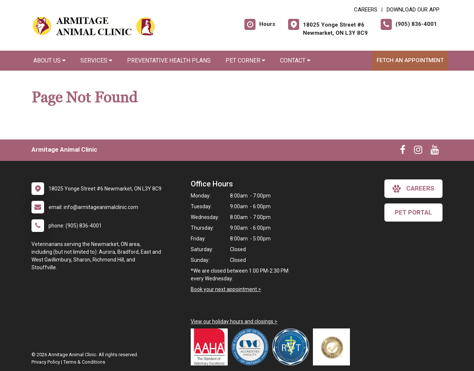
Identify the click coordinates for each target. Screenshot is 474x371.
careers (413, 189)
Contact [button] (295, 60)
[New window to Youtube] (435, 151)
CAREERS (365, 9)
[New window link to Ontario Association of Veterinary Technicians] (292, 346)
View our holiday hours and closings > (234, 321)
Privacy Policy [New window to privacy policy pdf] (45, 362)
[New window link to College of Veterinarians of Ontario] (251, 346)
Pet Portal (413, 212)
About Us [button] (49, 60)
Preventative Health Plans (169, 60)
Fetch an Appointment (410, 60)
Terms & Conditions (84, 362)
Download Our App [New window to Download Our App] (413, 9)
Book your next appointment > (226, 289)
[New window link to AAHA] (211, 346)
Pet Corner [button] (245, 60)
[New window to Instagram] (418, 151)
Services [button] (96, 60)
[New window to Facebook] (402, 151)
